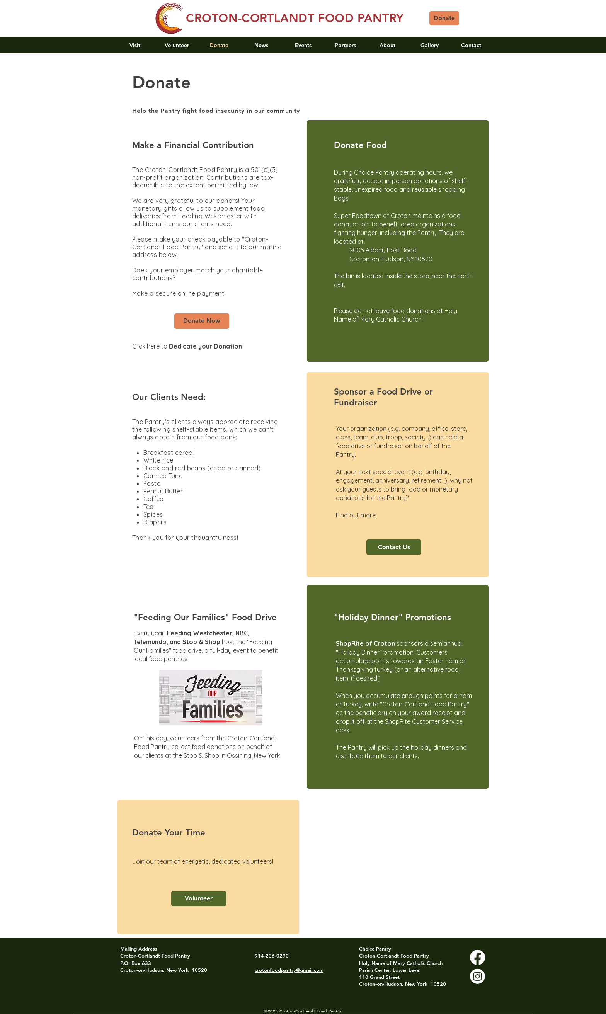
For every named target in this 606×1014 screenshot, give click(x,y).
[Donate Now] (201, 321)
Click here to (150, 346)
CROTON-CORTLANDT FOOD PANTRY (295, 18)
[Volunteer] (198, 898)
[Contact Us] (393, 547)
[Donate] (444, 18)
